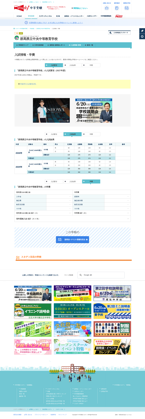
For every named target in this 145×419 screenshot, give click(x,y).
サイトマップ (62, 414)
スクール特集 (50, 398)
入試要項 (54, 134)
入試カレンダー (79, 391)
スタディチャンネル (53, 389)
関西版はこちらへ (80, 8)
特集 (48, 391)
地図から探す (23, 391)
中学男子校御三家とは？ (80, 398)
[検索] (100, 275)
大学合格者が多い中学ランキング (56, 394)
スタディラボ (59, 409)
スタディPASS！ (79, 403)
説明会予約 (104, 391)
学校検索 (32, 28)
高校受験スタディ (47, 2)
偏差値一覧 (22, 396)
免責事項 (53, 414)
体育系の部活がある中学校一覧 (55, 401)
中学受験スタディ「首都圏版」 (24, 385)
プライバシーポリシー (41, 414)
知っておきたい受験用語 (80, 396)
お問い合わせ (28, 414)
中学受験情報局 (79, 394)
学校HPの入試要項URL (28, 84)
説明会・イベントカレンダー (83, 389)
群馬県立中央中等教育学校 (43, 28)
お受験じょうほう (34, 2)
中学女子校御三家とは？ (80, 401)
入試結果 (72, 65)
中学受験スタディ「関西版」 (123, 385)
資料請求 (103, 389)
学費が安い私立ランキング (54, 396)
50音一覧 (22, 394)
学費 (91, 65)
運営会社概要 (17, 414)
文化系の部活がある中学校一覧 (55, 403)
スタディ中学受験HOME (21, 28)
